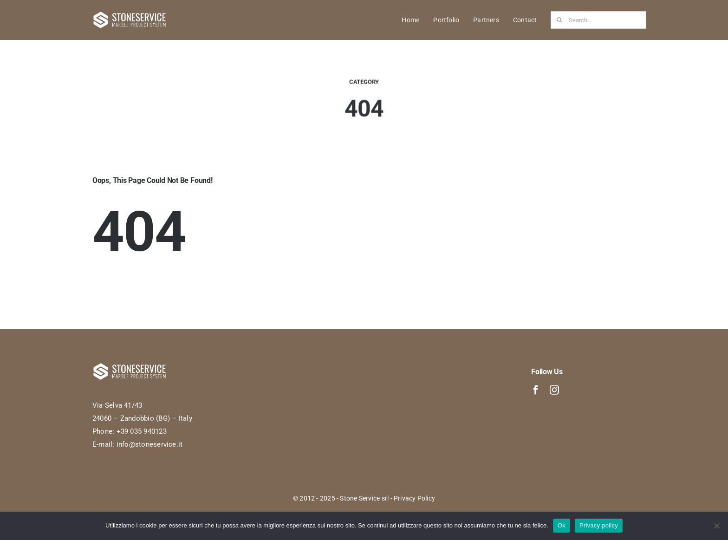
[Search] (559, 20)
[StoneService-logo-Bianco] (129, 14)
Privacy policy (598, 525)
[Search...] (598, 20)
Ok (562, 525)
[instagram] (554, 390)
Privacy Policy (414, 498)
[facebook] (535, 390)
